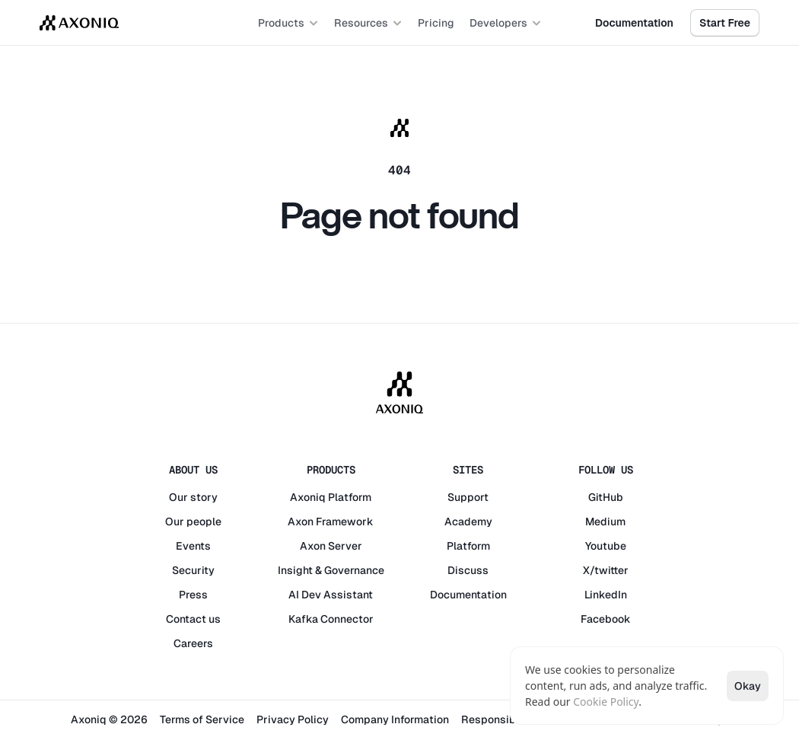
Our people (193, 521)
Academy (468, 521)
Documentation (468, 594)
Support (468, 497)
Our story (193, 497)
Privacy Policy (292, 719)
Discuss (468, 570)
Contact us (193, 619)
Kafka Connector (331, 619)
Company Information (395, 719)
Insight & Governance (331, 570)
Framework (345, 521)
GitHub (605, 497)
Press (193, 594)
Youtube (605, 546)
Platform (349, 497)
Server (345, 546)
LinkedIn (605, 594)
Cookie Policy (605, 701)
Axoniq (308, 497)
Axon (301, 521)
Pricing (436, 23)
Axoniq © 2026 (109, 719)
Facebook (606, 619)
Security (193, 570)
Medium (605, 521)
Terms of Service (202, 719)
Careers (193, 643)
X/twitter (606, 570)
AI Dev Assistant (330, 594)
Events (193, 546)
